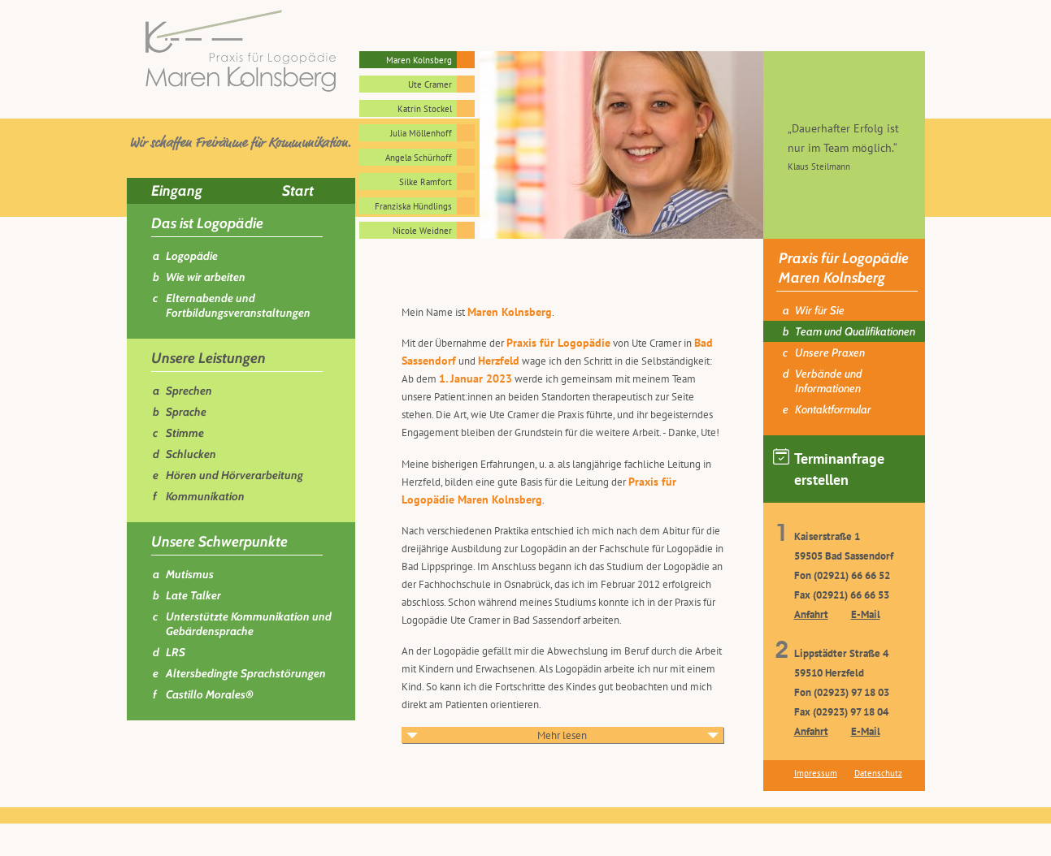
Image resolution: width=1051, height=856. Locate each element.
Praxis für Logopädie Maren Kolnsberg (844, 268)
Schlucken (191, 454)
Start (298, 191)
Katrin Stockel (424, 109)
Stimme (185, 433)
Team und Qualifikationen (855, 331)
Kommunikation (205, 496)
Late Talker (193, 595)
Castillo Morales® (210, 694)
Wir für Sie (820, 310)
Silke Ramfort (425, 182)
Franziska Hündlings (413, 206)
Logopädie (192, 256)
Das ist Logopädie (207, 223)
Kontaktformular (833, 409)
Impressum (815, 773)
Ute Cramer (430, 84)
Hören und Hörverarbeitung (234, 475)
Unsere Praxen (830, 352)
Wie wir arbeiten (205, 277)
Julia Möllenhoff (421, 133)
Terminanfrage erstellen (828, 468)
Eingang (176, 191)
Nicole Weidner (422, 230)
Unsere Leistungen (208, 358)
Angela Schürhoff (418, 157)
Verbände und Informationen (828, 381)
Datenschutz (878, 773)
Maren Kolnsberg (419, 60)
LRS (175, 652)
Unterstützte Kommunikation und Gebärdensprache (249, 623)
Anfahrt (811, 614)
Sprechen (189, 390)
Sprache (186, 411)
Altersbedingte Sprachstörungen (246, 673)
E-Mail (865, 614)
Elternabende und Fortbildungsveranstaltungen (238, 305)
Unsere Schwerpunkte (219, 542)
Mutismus (190, 574)
